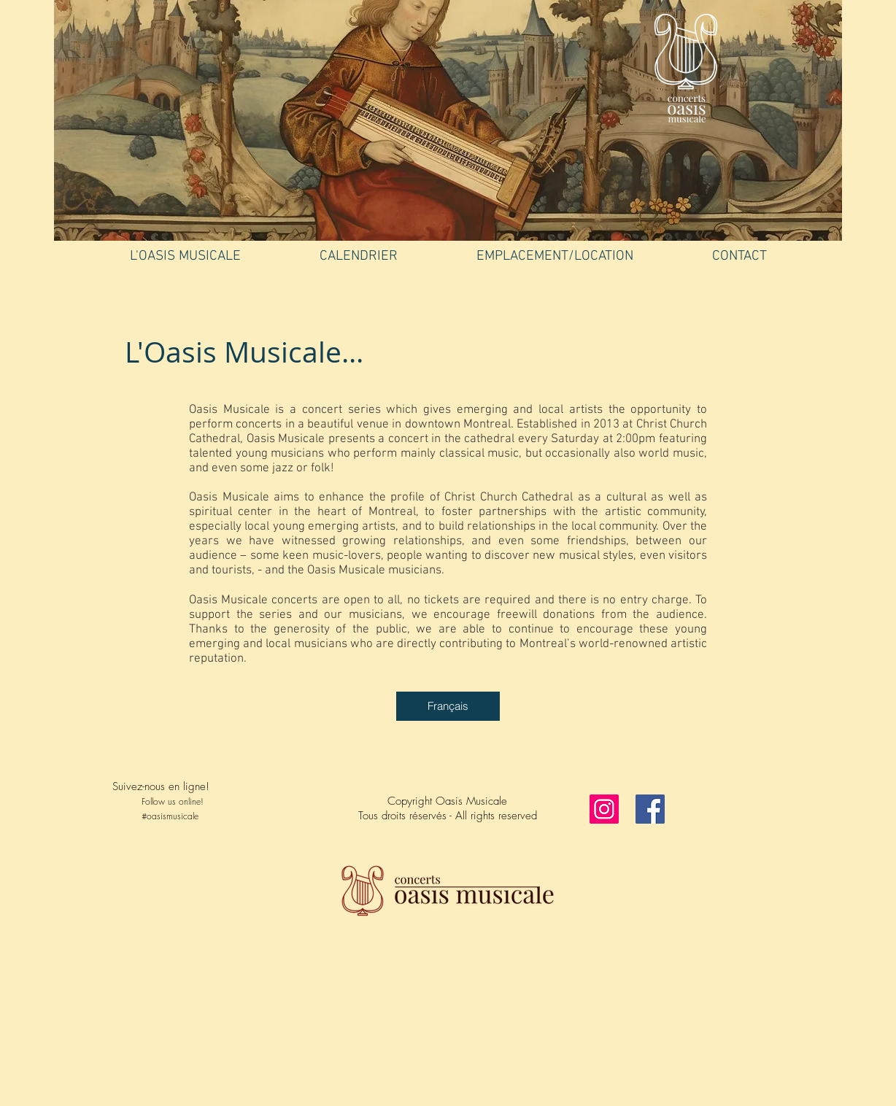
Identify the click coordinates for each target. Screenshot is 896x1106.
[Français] (448, 706)
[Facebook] (650, 809)
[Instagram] (604, 809)
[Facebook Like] (203, 851)
